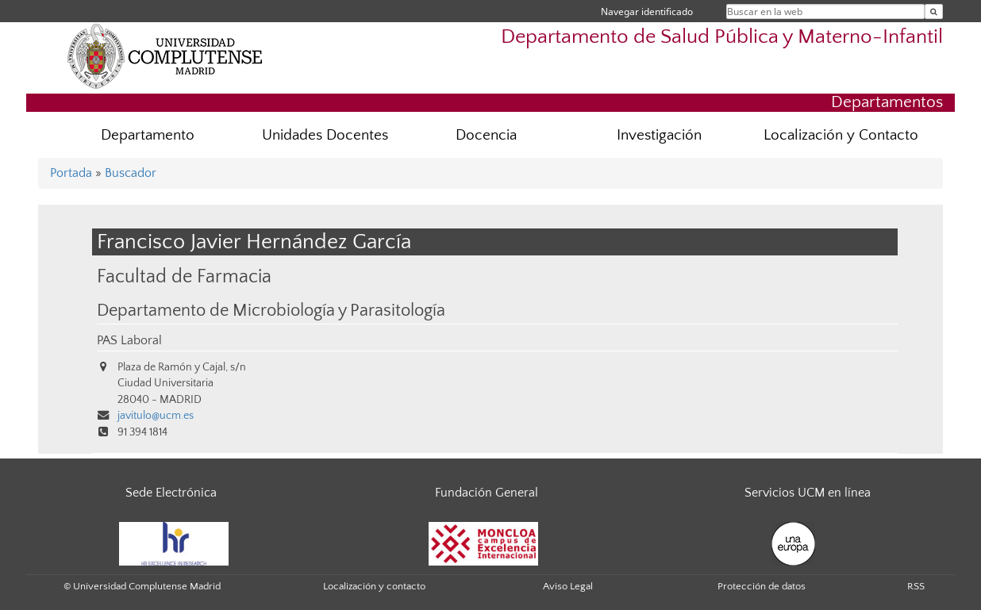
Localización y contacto (374, 586)
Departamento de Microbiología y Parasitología (271, 310)
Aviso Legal (568, 586)
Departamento (147, 135)
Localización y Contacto (841, 135)
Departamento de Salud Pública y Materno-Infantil (722, 36)
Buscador (130, 173)
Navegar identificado (647, 11)
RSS (916, 586)
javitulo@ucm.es (155, 415)
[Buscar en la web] (934, 11)
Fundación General (486, 492)
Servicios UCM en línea (807, 492)
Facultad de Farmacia (184, 276)
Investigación (659, 135)
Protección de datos (761, 586)
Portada (71, 173)
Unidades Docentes (325, 135)
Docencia (486, 135)
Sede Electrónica (171, 492)
